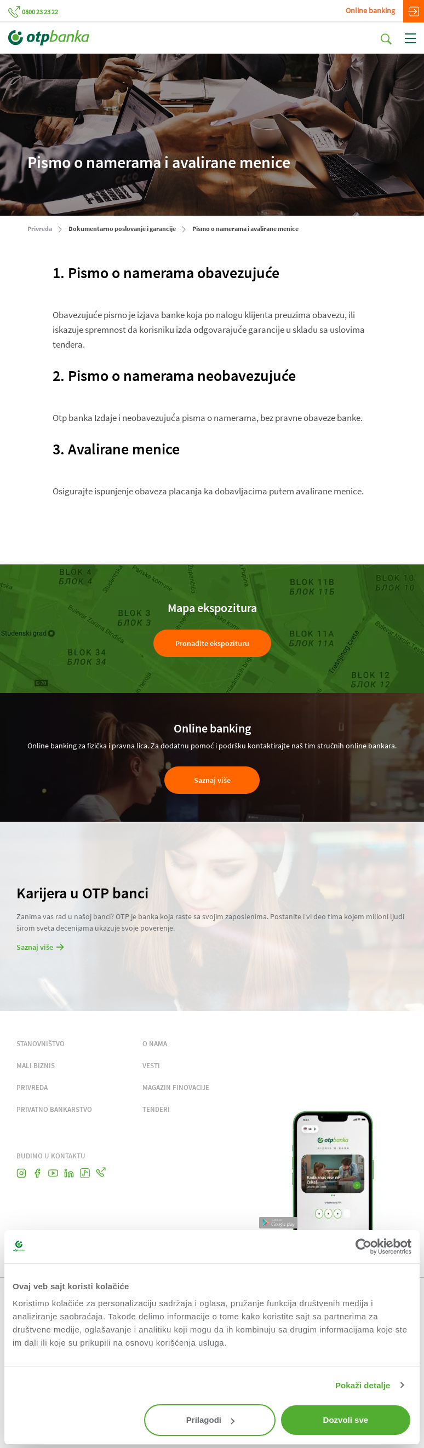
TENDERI (156, 1109)
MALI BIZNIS (35, 1065)
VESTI (151, 1065)
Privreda (39, 228)
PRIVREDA (32, 1087)
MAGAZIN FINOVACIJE (175, 1087)
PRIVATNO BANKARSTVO (54, 1109)
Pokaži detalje (363, 1385)
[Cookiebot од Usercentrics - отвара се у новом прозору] (363, 1246)
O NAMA (154, 1043)
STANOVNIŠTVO (40, 1043)
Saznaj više (212, 780)
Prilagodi (210, 1419)
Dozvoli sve (346, 1419)
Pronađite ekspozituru (212, 643)
